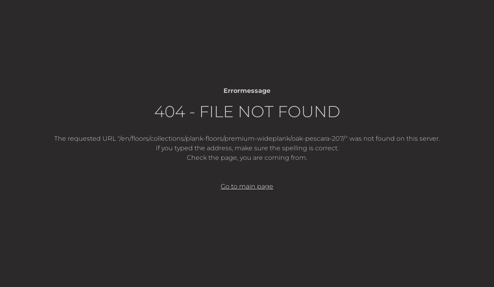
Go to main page (247, 186)
